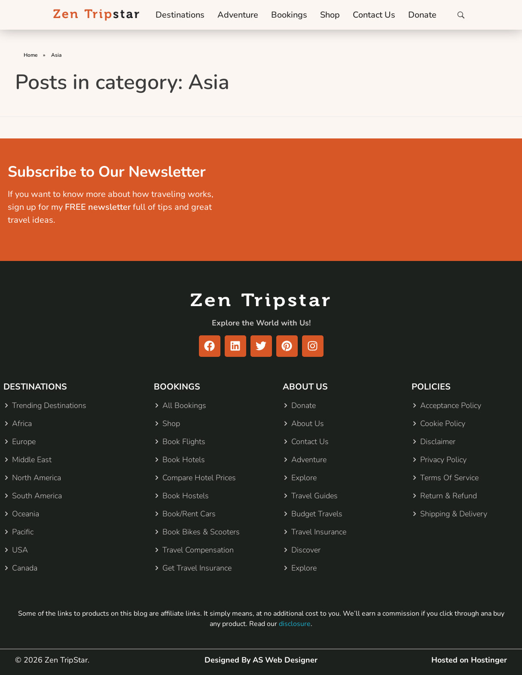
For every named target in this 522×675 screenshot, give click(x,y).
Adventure (237, 15)
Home (30, 55)
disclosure (295, 624)
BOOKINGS (177, 387)
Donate (422, 15)
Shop (330, 15)
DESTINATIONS (35, 387)
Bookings (289, 15)
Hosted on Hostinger (469, 660)
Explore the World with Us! (261, 323)
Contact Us (374, 15)
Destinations (180, 15)
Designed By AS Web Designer (261, 660)
